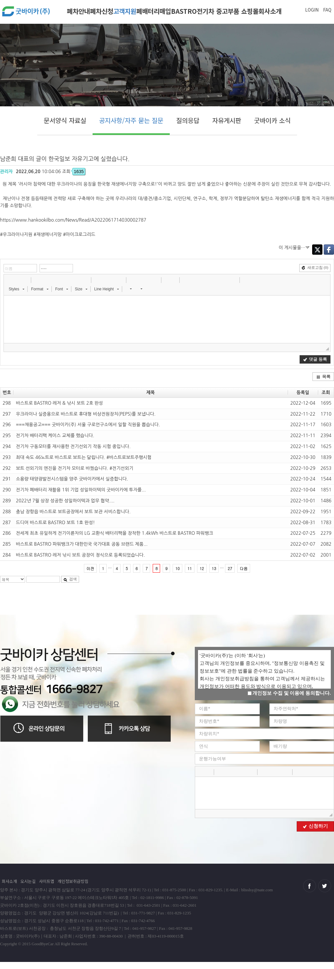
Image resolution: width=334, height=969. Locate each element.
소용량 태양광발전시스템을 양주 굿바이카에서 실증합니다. (72, 479)
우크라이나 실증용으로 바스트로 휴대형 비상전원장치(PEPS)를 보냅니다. (85, 414)
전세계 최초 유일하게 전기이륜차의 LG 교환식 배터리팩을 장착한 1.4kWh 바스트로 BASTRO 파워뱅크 (114, 533)
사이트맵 (46, 881)
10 (177, 568)
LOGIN (312, 9)
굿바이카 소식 (272, 120)
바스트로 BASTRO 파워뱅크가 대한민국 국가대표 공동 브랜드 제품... (82, 544)
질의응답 (187, 120)
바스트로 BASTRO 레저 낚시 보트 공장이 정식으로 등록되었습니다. (80, 555)
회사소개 (270, 11)
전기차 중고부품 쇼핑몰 (227, 11)
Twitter (317, 249)
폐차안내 (78, 11)
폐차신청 (101, 11)
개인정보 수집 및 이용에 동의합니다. (289, 693)
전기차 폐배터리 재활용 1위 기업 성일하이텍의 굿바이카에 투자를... (81, 490)
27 (230, 568)
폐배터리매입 (153, 11)
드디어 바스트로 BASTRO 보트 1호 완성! (55, 522)
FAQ (327, 9)
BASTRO (184, 11)
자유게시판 (226, 120)
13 (214, 568)
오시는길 (28, 881)
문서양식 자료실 (65, 120)
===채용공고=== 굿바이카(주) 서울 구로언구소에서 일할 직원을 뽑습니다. (88, 424)
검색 (70, 579)
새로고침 (315, 267)
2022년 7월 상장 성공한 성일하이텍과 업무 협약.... (65, 500)
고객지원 (124, 11)
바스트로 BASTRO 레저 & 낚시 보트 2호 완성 (59, 403)
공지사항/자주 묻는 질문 (131, 120)
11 (189, 568)
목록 (323, 376)
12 (202, 568)
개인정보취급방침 (73, 881)
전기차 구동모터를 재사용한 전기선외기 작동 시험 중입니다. (73, 446)
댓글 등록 (315, 359)
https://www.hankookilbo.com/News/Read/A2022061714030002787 (73, 220)
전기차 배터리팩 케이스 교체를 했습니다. (55, 435)
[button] (9, 280)
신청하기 (315, 826)
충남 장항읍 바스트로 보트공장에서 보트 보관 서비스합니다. (73, 511)
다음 (244, 568)
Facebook (329, 249)
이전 (90, 568)
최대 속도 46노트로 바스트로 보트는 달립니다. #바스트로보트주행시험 (83, 457)
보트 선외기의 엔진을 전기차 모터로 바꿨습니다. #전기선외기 (74, 468)
